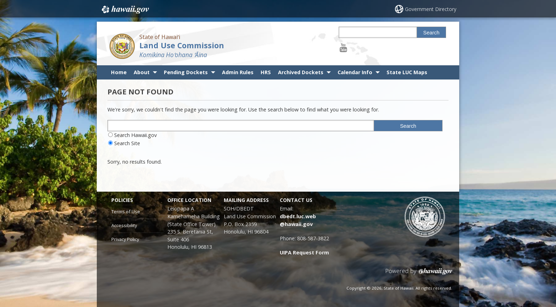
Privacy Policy (125, 239)
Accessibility (124, 225)
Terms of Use (125, 211)
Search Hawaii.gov (135, 135)
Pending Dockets (186, 72)
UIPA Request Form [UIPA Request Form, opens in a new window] (304, 252)
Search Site (127, 143)
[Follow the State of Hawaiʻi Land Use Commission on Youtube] (343, 47)
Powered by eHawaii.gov (419, 274)
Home (119, 72)
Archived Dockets (300, 72)
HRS (266, 72)
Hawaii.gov (124, 9)
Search (431, 32)
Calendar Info (355, 72)
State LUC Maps (407, 72)
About (142, 72)
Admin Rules (238, 72)
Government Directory (430, 9)
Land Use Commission (181, 45)
